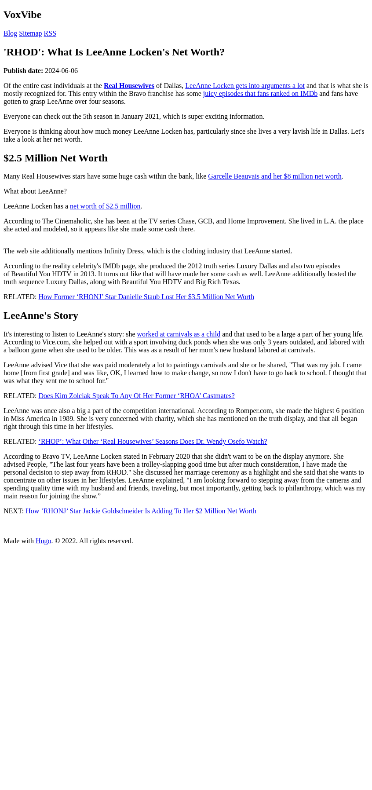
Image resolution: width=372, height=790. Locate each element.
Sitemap (30, 33)
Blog (10, 33)
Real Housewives (129, 85)
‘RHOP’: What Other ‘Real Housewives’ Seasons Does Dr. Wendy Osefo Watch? (153, 441)
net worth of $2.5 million (105, 206)
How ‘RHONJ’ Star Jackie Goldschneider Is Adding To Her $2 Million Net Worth (141, 511)
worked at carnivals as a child (179, 334)
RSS (50, 33)
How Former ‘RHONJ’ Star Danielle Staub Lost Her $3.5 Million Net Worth (147, 296)
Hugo (43, 541)
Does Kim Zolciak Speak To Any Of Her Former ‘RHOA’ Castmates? (137, 395)
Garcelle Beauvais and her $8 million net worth (274, 176)
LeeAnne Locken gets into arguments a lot (245, 85)
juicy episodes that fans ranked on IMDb (260, 93)
